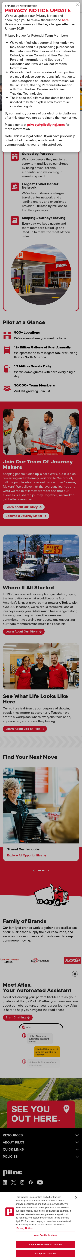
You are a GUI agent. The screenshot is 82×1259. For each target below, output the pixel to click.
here (65, 19)
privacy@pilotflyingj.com (46, 124)
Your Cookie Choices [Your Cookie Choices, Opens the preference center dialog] (45, 1235)
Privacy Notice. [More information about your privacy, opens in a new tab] (24, 1228)
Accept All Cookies (45, 1253)
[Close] (76, 1197)
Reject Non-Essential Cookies (45, 1244)
